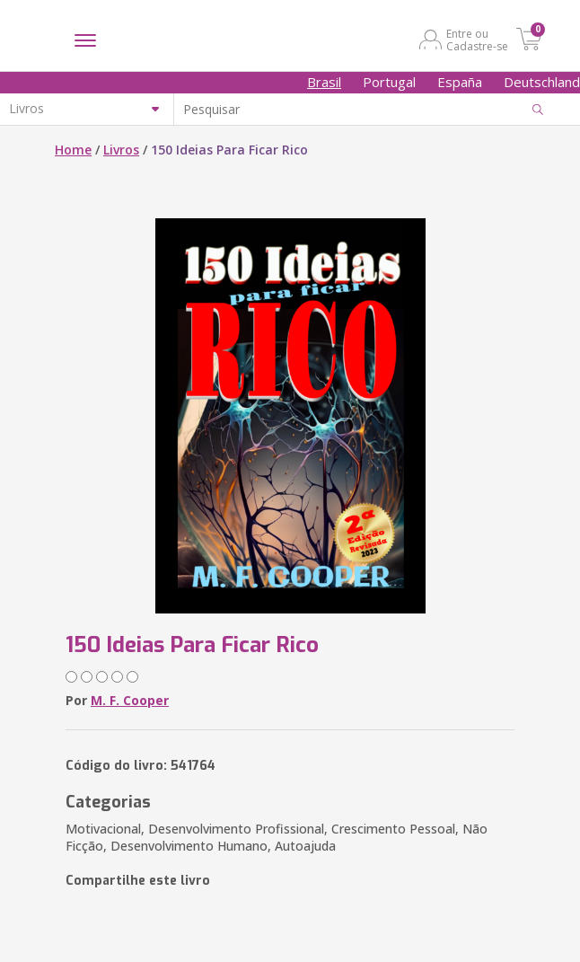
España (459, 82)
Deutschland (542, 82)
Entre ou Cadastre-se (477, 39)
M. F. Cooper (130, 700)
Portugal (389, 82)
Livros (121, 149)
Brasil (324, 82)
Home (73, 149)
